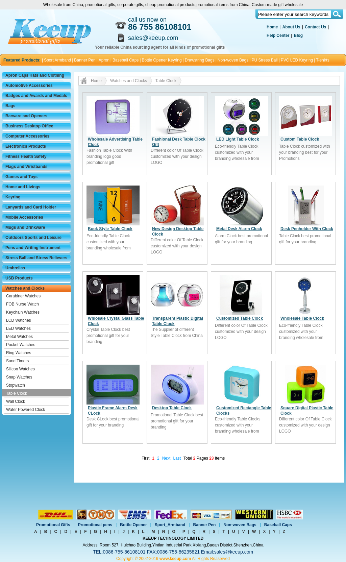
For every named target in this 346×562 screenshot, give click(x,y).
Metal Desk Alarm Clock (239, 228)
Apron (104, 60)
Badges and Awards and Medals (36, 95)
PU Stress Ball (264, 60)
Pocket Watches (20, 344)
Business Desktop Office (29, 126)
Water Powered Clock (25, 409)
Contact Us (315, 27)
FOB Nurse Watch (22, 304)
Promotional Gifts (53, 524)
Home (272, 27)
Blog (298, 35)
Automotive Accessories (29, 85)
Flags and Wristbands (26, 166)
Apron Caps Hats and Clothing (34, 75)
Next (166, 458)
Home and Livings (22, 187)
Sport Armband (57, 60)
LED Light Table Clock (237, 139)
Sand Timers (17, 361)
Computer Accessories (27, 136)
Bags (10, 105)
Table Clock (16, 393)
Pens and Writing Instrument (32, 247)
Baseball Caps (126, 60)
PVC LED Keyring (297, 60)
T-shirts (322, 60)
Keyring (13, 197)
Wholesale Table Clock (302, 318)
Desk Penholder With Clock (306, 228)
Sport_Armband (170, 524)
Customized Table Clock (239, 318)
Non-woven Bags (233, 60)
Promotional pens (95, 524)
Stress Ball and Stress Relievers (36, 257)
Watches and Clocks (25, 288)
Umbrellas (15, 268)
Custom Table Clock (299, 139)
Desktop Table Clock (172, 408)
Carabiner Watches (23, 296)
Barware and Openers (26, 116)
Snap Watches (19, 377)
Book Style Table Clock (110, 228)
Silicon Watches (20, 369)
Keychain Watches (23, 312)
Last (177, 458)
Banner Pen (84, 60)
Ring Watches (18, 352)
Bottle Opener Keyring (162, 60)
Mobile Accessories (24, 217)
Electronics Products (25, 146)
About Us (291, 27)
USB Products (19, 278)
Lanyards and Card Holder (30, 207)
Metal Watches (19, 336)
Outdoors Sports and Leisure (33, 237)
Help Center (278, 35)
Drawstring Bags (200, 60)
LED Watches (18, 328)
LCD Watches (18, 320)
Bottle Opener (133, 524)
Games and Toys (21, 176)
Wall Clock (15, 401)
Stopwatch (15, 385)
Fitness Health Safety (25, 156)
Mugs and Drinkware (25, 227)
